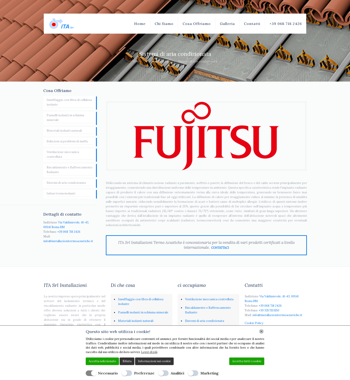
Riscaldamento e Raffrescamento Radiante (69, 169)
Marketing (209, 373)
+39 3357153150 (269, 310)
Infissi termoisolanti (61, 193)
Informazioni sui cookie (154, 361)
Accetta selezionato (102, 361)
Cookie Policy (254, 323)
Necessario (108, 373)
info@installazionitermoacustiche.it (68, 241)
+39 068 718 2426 (68, 232)
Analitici (177, 373)
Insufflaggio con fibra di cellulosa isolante (69, 102)
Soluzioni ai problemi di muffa (67, 141)
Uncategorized (159, 61)
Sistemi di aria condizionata (66, 183)
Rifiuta (127, 361)
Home (137, 61)
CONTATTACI (220, 248)
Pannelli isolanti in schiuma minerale (65, 117)
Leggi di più (149, 352)
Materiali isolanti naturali (64, 131)
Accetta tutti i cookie (246, 361)
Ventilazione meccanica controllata (63, 154)
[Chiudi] (261, 331)
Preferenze (144, 373)
